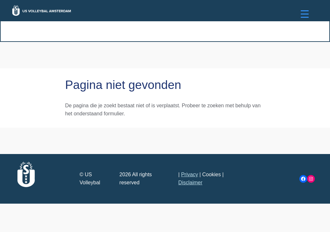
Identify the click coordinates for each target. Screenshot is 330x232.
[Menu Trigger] (305, 14)
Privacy (189, 174)
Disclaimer (190, 182)
